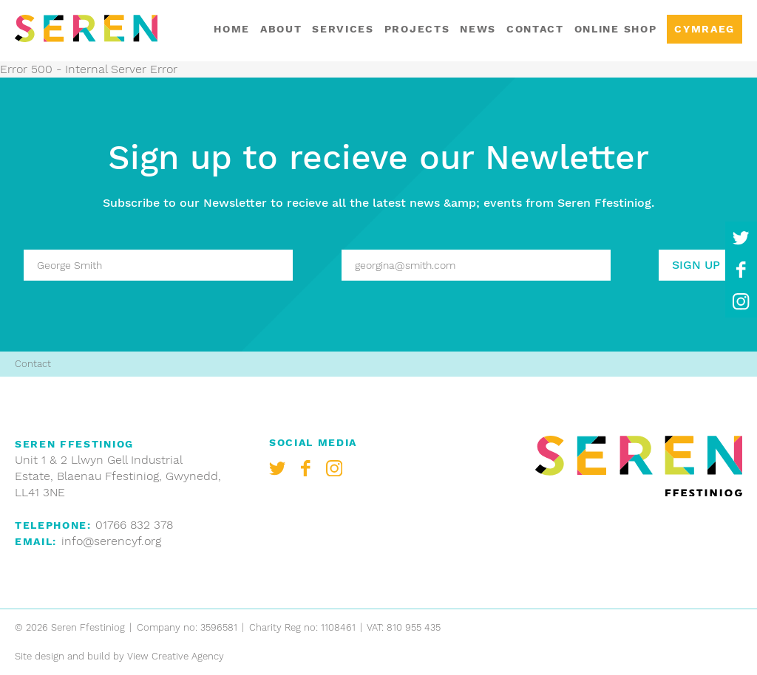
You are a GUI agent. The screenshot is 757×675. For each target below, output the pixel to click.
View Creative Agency (175, 656)
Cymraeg (704, 29)
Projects (416, 29)
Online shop (615, 29)
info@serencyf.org (111, 541)
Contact (535, 29)
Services (342, 29)
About (281, 29)
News (478, 29)
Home (232, 29)
